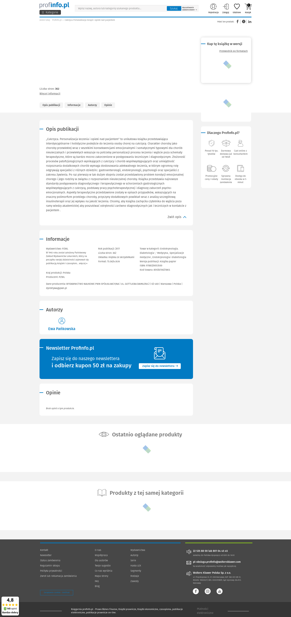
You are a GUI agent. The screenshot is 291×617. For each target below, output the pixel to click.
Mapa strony (101, 576)
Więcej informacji (50, 93)
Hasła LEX (135, 565)
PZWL (62, 277)
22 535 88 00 (200, 551)
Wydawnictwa (137, 550)
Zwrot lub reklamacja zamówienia (58, 576)
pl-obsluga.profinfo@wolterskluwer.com (217, 561)
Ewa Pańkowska (61, 329)
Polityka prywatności (51, 570)
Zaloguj (225, 9)
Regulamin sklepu (50, 565)
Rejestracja (213, 9)
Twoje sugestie (103, 565)
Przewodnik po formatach (233, 51)
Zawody (134, 581)
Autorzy (92, 105)
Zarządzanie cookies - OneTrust (56, 592)
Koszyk (248, 9)
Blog (97, 586)
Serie (133, 560)
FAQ (97, 581)
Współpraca (101, 555)
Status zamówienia (50, 560)
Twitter (243, 21)
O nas (98, 550)
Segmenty (135, 570)
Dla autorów (101, 560)
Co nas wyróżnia (103, 570)
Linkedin (249, 21)
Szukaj (174, 8)
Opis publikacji (51, 105)
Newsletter (46, 555)
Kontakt (44, 550)
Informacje (74, 105)
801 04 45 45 (220, 551)
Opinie (108, 105)
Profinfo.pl (57, 20)
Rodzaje (134, 576)
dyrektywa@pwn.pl (56, 288)
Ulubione (237, 9)
